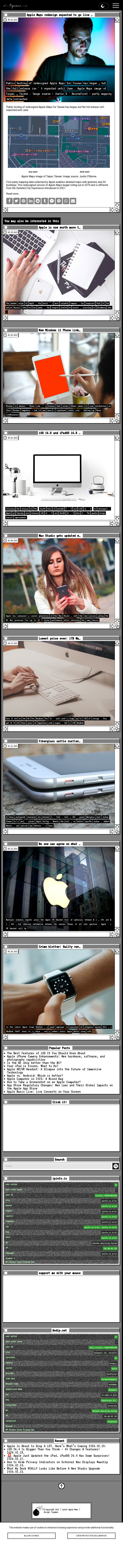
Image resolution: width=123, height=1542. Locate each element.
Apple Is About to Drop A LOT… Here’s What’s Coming (47, 1446)
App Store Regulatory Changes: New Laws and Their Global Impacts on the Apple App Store (60, 1086)
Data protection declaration (91, 1536)
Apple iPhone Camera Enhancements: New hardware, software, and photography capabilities (56, 1057)
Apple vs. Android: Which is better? (35, 1075)
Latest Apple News (70, 1509)
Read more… (13, 193)
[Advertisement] (61, 1128)
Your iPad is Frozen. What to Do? (32, 1066)
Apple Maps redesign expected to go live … (59, 15)
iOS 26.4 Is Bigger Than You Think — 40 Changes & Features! (53, 1449)
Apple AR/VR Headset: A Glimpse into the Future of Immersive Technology (54, 1070)
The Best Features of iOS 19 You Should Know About (46, 1053)
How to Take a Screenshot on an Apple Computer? (44, 1082)
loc (62, 1227)
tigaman (54, 1512)
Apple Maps (46, 107)
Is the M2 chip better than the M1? (34, 1063)
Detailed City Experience (30, 188)
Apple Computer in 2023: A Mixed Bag (35, 1079)
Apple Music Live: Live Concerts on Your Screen (44, 1092)
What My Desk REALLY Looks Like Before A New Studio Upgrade (53, 1468)
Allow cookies (31, 1536)
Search (116, 1166)
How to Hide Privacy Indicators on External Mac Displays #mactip (57, 1462)
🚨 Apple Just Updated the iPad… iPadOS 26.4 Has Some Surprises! (58, 1456)
